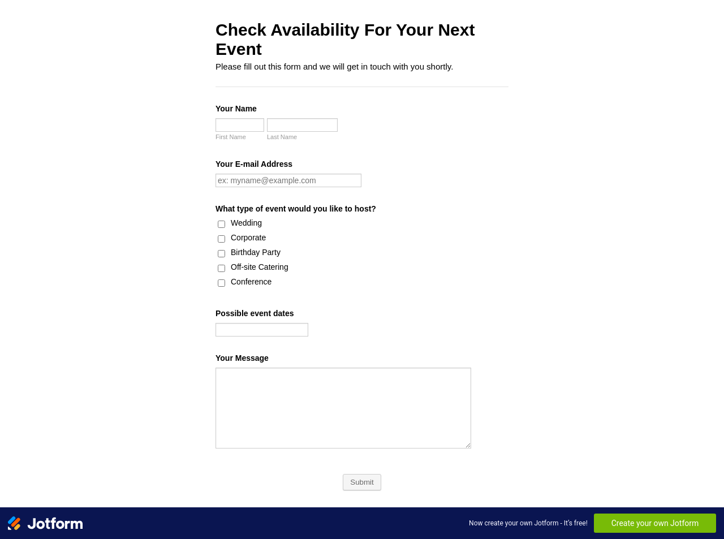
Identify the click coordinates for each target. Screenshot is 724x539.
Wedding (246, 222)
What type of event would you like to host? (296, 208)
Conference (251, 281)
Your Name (236, 108)
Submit (361, 482)
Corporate (248, 237)
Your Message (242, 358)
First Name (231, 136)
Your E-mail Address (254, 164)
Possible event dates (255, 313)
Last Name (282, 136)
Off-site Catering (259, 266)
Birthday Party (256, 252)
